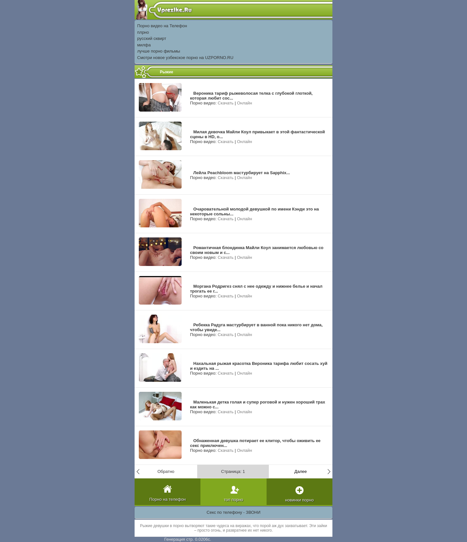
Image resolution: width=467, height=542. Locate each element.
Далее (300, 471)
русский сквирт (151, 38)
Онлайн (244, 103)
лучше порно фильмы (158, 51)
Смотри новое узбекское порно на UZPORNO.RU (185, 57)
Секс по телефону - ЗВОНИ (233, 512)
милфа (144, 44)
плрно (143, 32)
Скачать (226, 103)
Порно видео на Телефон (162, 25)
